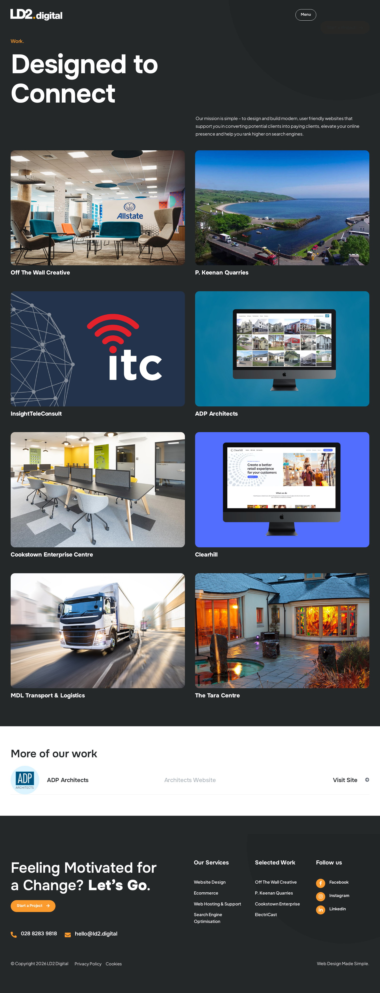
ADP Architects (216, 413)
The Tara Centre (217, 695)
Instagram (340, 896)
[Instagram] (320, 897)
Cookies (114, 964)
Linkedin (338, 909)
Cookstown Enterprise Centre (52, 554)
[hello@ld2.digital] (68, 936)
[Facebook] (320, 883)
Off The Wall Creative (40, 272)
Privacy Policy (88, 964)
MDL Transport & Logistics (48, 695)
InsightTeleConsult (36, 413)
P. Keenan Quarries (221, 272)
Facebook (339, 882)
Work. (17, 41)
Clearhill (206, 554)
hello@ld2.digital (96, 934)
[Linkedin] (320, 910)
